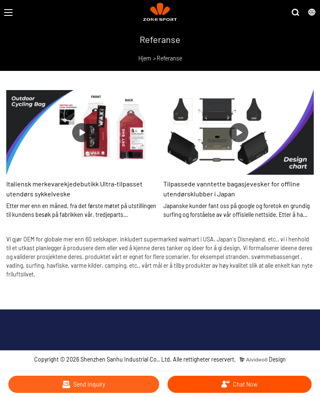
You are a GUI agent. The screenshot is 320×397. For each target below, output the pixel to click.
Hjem (144, 58)
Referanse (169, 58)
